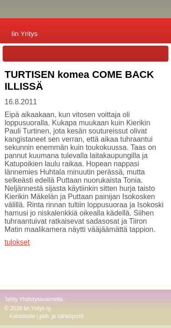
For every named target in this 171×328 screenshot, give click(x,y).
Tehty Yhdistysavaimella (34, 299)
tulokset (17, 242)
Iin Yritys (24, 33)
